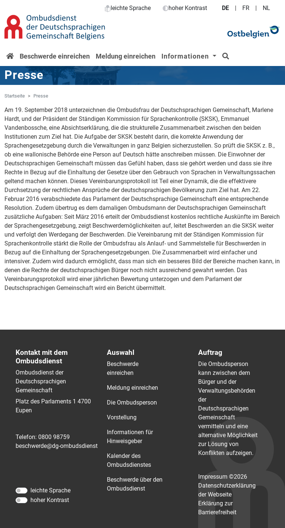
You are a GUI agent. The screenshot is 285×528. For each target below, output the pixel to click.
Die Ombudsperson (132, 402)
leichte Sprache (128, 7)
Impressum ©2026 (222, 476)
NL (266, 7)
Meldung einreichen (125, 56)
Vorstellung (122, 417)
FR (245, 7)
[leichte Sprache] (21, 491)
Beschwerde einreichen (55, 56)
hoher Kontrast (185, 7)
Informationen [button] (186, 56)
